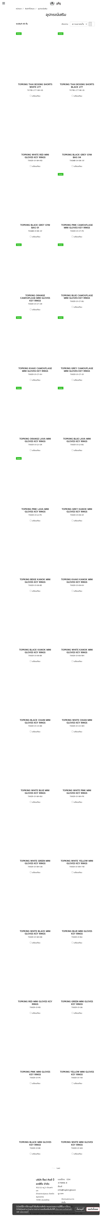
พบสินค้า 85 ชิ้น (22, 24)
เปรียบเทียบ (36, 96)
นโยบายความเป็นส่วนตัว (63, 1209)
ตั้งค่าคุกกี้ (80, 1209)
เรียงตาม (66, 24)
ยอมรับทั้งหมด (93, 1209)
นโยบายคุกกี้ (24, 1212)
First (54, 1168)
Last (58, 1168)
